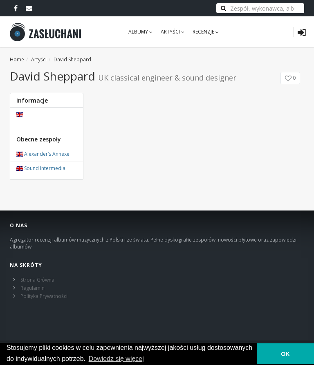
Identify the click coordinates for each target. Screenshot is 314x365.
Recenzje (206, 31)
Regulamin (32, 287)
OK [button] (285, 354)
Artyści (172, 31)
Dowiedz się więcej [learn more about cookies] (116, 358)
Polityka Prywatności (43, 296)
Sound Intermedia (44, 168)
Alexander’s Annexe (47, 153)
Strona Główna (37, 279)
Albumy (140, 31)
